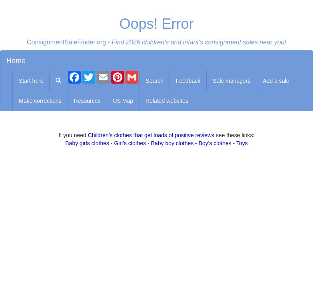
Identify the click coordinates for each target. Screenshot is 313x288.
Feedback (188, 81)
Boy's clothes (215, 143)
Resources (87, 101)
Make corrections (40, 101)
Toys (242, 143)
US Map (123, 101)
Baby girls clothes (87, 143)
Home (16, 61)
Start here (31, 81)
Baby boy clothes (172, 143)
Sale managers (231, 81)
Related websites (167, 101)
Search (154, 81)
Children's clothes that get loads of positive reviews (151, 135)
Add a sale (276, 81)
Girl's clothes (130, 143)
